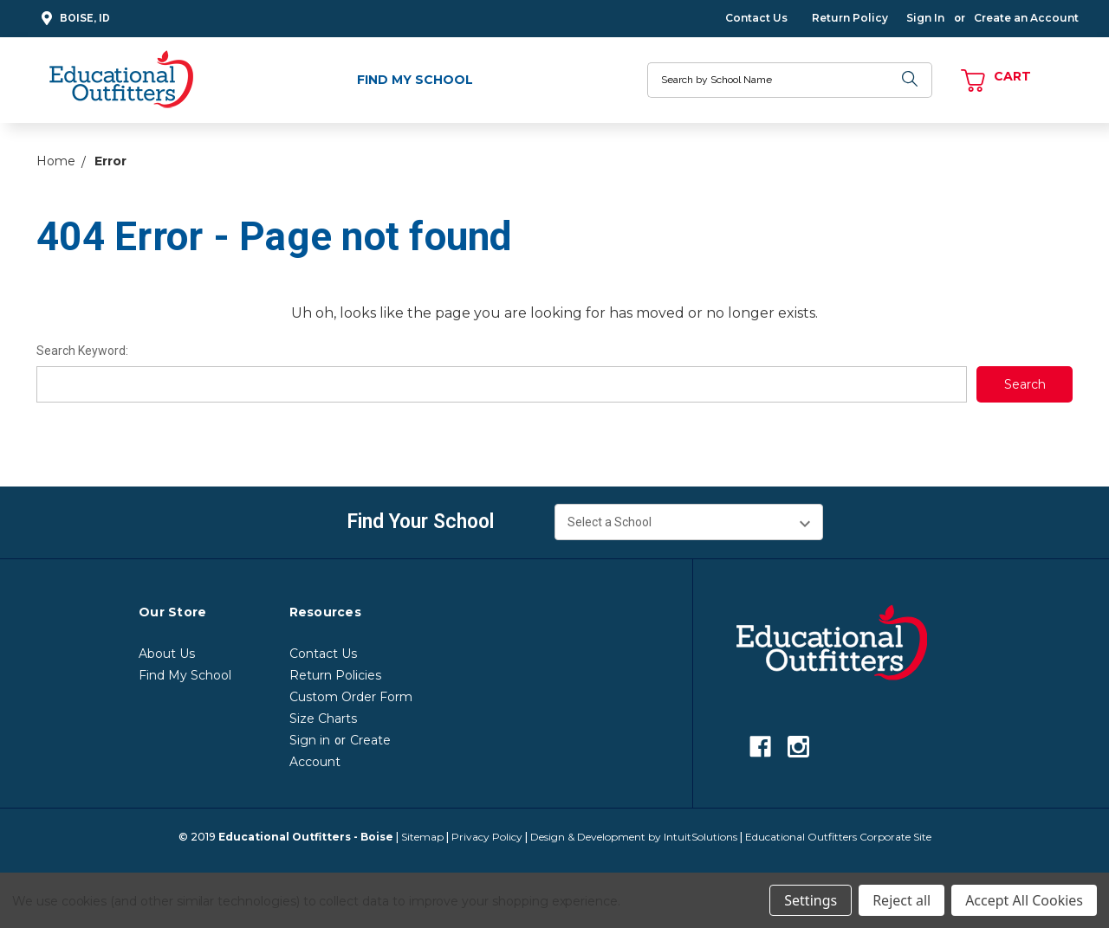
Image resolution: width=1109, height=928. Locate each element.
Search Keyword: (82, 351)
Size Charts (323, 718)
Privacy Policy (486, 836)
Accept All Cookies (1024, 900)
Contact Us (756, 17)
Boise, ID (73, 18)
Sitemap (422, 836)
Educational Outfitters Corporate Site (838, 836)
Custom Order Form (350, 697)
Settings (810, 900)
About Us (167, 653)
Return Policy (850, 17)
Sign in (309, 740)
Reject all (901, 900)
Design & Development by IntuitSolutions (633, 836)
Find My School (415, 79)
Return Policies (335, 675)
